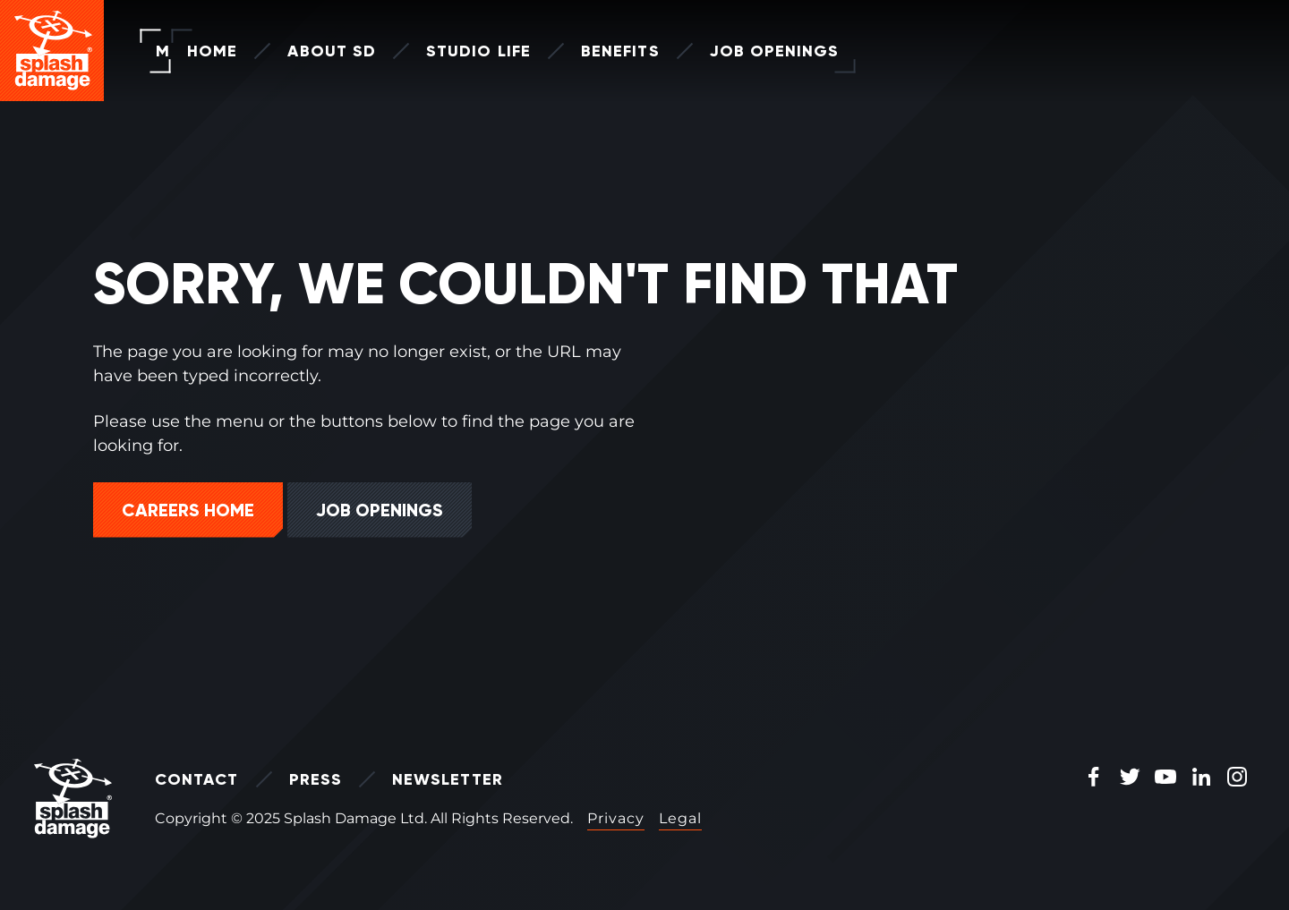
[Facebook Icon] (1094, 778)
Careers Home (188, 510)
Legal (680, 818)
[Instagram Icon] (1237, 778)
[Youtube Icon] (1165, 778)
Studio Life (447, 51)
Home (181, 51)
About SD (300, 51)
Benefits (589, 51)
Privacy (615, 818)
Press (315, 779)
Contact (197, 779)
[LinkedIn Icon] (1201, 778)
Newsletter (447, 779)
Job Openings (743, 51)
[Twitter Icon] (1130, 778)
